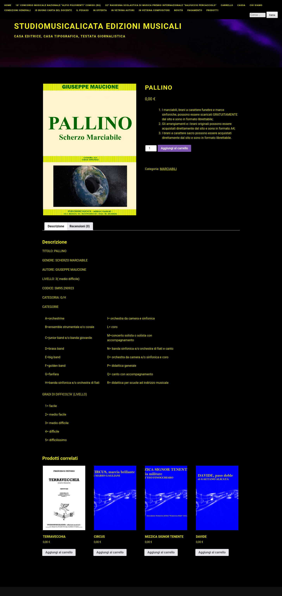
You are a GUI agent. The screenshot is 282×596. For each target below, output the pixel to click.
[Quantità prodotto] (151, 148)
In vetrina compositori (154, 10)
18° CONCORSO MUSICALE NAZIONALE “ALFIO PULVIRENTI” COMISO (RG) (58, 5)
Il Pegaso (82, 10)
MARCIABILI (168, 169)
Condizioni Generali (17, 10)
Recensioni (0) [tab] (80, 226)
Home (7, 5)
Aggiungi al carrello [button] (58, 552)
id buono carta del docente (53, 10)
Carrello (227, 5)
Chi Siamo (256, 5)
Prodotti (212, 10)
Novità (178, 10)
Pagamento (194, 10)
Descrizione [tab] (56, 226)
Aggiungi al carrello (174, 148)
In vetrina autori (123, 10)
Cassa (241, 5)
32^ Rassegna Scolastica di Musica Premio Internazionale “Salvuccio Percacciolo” (160, 5)
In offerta (100, 10)
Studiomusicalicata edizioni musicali (98, 26)
